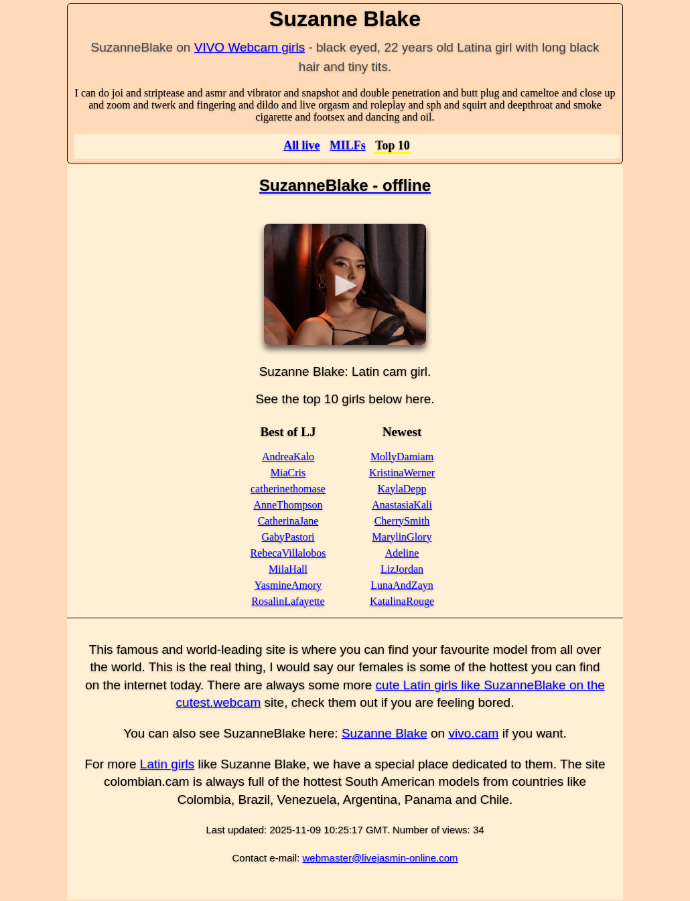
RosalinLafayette (287, 601)
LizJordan (402, 569)
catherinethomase (288, 488)
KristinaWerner (402, 472)
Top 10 (392, 145)
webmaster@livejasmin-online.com (380, 857)
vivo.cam (473, 733)
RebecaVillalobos (288, 553)
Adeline (402, 553)
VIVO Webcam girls (249, 47)
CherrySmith (402, 521)
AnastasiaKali (402, 504)
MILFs (348, 145)
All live (301, 145)
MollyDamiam (401, 456)
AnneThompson (287, 504)
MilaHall (288, 569)
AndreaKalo (288, 456)
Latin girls (167, 764)
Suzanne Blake (384, 733)
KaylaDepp (402, 488)
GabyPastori (287, 537)
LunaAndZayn (401, 585)
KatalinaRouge (402, 601)
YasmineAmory (288, 585)
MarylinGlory (402, 537)
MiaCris (288, 472)
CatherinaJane (288, 521)
